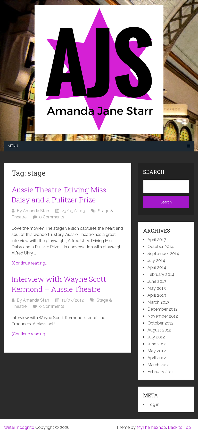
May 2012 (156, 350)
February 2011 (160, 371)
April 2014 (156, 267)
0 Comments (51, 217)
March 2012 (158, 364)
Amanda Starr (36, 210)
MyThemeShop (151, 427)
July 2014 (156, 260)
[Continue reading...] (30, 263)
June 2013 (156, 281)
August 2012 (159, 330)
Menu (13, 146)
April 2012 (156, 357)
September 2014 (163, 253)
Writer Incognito (19, 427)
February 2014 (161, 274)
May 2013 (156, 288)
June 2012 (156, 344)
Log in (153, 404)
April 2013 (156, 295)
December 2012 (162, 309)
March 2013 (158, 302)
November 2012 (162, 316)
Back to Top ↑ (181, 427)
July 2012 (156, 337)
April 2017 (156, 239)
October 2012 (160, 323)
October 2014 (160, 246)
